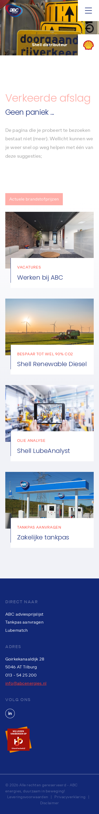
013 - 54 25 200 (21, 675)
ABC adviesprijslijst (24, 614)
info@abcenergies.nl (25, 683)
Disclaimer (49, 803)
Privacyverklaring (70, 797)
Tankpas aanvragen (24, 622)
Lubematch (16, 630)
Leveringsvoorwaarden (27, 797)
